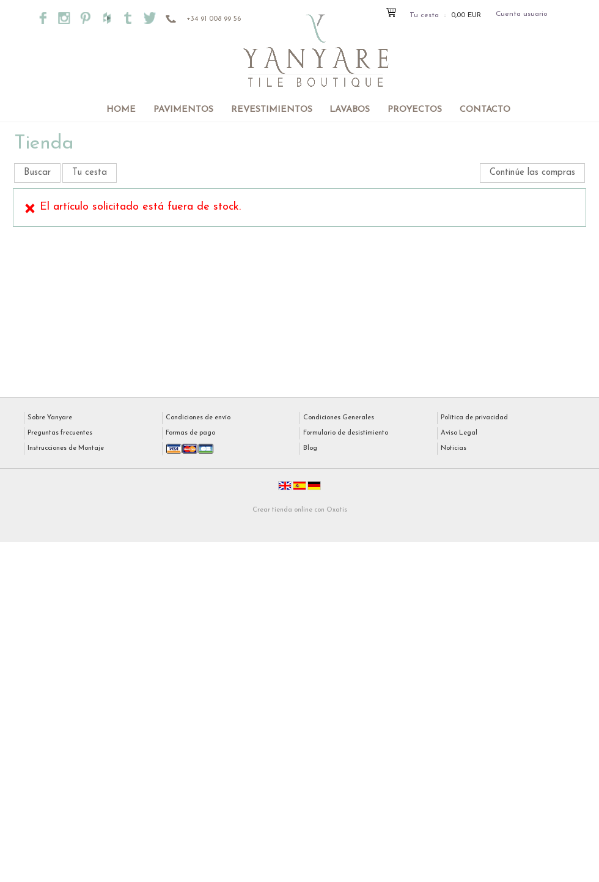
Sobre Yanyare (50, 417)
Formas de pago (190, 433)
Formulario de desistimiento (345, 433)
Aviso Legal (459, 433)
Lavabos (349, 109)
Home (121, 109)
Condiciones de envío (198, 417)
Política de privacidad (474, 417)
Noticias (453, 448)
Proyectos (415, 109)
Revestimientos (271, 109)
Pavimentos (183, 109)
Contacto (485, 109)
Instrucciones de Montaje (66, 448)
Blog (310, 448)
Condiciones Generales (338, 417)
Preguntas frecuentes (60, 433)
